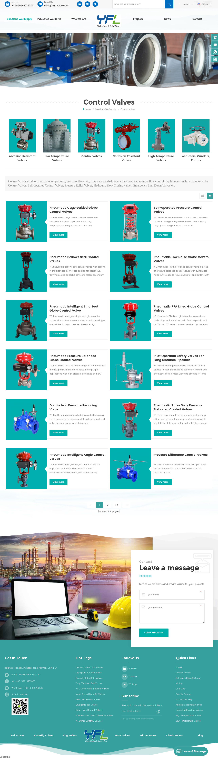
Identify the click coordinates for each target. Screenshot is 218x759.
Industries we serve (49, 19)
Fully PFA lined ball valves (89, 683)
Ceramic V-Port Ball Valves (89, 667)
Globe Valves (148, 735)
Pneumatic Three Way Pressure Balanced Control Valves (178, 407)
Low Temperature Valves (57, 158)
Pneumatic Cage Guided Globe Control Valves (73, 210)
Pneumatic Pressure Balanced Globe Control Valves (72, 358)
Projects (138, 19)
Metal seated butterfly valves (90, 694)
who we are (78, 19)
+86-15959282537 (33, 688)
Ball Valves (17, 735)
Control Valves (91, 156)
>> (116, 505)
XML (139, 719)
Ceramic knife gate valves (89, 678)
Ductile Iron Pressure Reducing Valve (73, 407)
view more (58, 235)
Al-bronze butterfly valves (88, 721)
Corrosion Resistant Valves (126, 158)
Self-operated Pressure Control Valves (178, 210)
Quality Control (183, 694)
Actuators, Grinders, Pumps (196, 158)
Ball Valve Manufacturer (188, 678)
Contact (197, 19)
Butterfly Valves (43, 735)
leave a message (190, 751)
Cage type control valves (89, 710)
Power (179, 667)
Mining (179, 683)
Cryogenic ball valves (86, 705)
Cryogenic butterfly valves (89, 672)
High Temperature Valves (161, 158)
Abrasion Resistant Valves (22, 158)
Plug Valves (69, 735)
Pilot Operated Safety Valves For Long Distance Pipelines (179, 358)
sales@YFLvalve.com (56, 6)
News (167, 19)
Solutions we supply (19, 19)
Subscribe (5, 757)
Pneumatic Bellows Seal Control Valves (74, 259)
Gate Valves (122, 735)
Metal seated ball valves (88, 699)
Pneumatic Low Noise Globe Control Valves (182, 259)
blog (125, 719)
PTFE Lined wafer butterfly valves (92, 688)
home (186, 4)
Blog (200, 735)
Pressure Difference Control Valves (181, 455)
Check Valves (174, 735)
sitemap (131, 719)
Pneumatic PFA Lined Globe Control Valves (181, 309)
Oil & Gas (180, 688)
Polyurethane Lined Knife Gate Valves (94, 715)
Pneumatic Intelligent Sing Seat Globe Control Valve (73, 309)
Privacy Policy (148, 719)
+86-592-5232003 (22, 6)
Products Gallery (184, 699)
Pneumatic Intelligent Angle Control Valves (77, 457)
